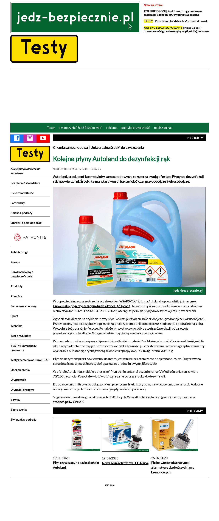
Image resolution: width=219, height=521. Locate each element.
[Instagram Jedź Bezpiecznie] (30, 139)
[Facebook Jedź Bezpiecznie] (17, 139)
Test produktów (21, 335)
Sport (14, 316)
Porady (15, 262)
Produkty (16, 286)
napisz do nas (163, 127)
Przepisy (16, 296)
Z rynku (15, 399)
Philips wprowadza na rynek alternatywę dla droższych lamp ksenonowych (172, 467)
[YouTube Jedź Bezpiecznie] (43, 139)
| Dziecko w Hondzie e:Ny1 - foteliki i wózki (176, 21)
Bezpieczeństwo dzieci (25, 183)
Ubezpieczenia (20, 369)
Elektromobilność (22, 193)
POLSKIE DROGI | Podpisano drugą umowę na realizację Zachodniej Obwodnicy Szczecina (173, 12)
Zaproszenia (19, 409)
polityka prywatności (135, 127)
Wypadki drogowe (22, 389)
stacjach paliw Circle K (68, 402)
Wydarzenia (18, 379)
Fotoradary (18, 203)
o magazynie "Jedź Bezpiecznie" (80, 127)
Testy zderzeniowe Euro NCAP (30, 360)
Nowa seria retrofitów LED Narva (125, 463)
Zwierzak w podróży (23, 419)
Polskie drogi (19, 252)
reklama (111, 127)
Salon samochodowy (23, 306)
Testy (51, 127)
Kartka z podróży (21, 212)
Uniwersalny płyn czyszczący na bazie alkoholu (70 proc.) (91, 306)
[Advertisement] (109, 95)
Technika (16, 325)
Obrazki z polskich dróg (26, 222)
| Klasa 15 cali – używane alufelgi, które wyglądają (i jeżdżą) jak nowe (176, 29)
